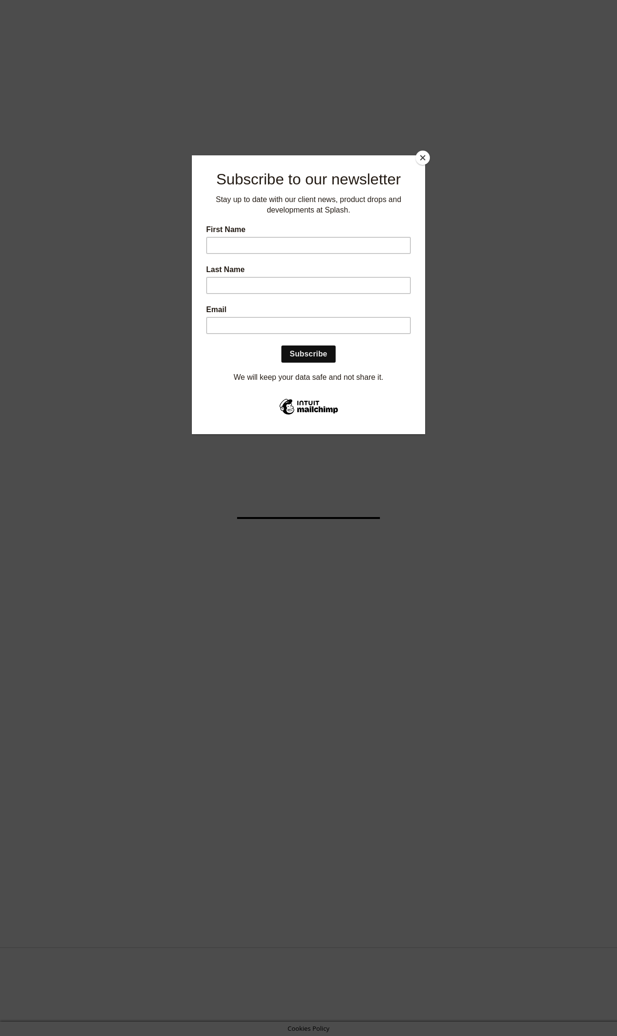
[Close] (423, 158)
